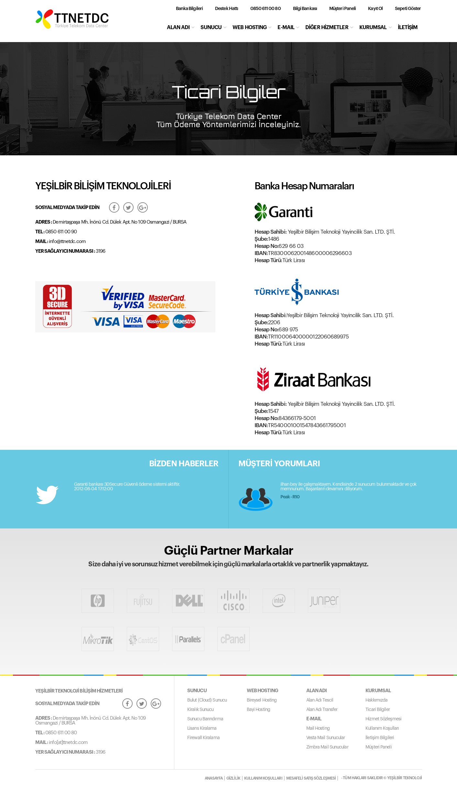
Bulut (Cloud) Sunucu (207, 700)
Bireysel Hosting (262, 700)
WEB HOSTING (252, 27)
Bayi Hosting (258, 709)
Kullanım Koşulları (382, 728)
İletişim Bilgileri (379, 738)
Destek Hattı (226, 8)
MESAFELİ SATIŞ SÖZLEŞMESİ (311, 778)
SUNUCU (213, 27)
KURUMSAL (375, 27)
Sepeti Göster (408, 8)
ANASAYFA (214, 778)
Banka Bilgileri (189, 8)
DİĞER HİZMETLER (329, 27)
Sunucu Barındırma (205, 719)
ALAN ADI (180, 27)
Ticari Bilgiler (377, 709)
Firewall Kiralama (203, 738)
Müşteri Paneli (342, 8)
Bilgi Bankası (305, 8)
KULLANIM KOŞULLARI (263, 778)
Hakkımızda (376, 700)
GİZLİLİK (233, 778)
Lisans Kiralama (202, 728)
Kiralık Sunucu (200, 709)
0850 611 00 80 (265, 8)
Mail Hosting (318, 728)
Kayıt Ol (375, 8)
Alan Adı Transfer (322, 709)
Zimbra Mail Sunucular (327, 747)
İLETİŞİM (408, 27)
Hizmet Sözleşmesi (383, 719)
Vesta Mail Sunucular (325, 738)
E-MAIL (288, 27)
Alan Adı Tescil (319, 700)
